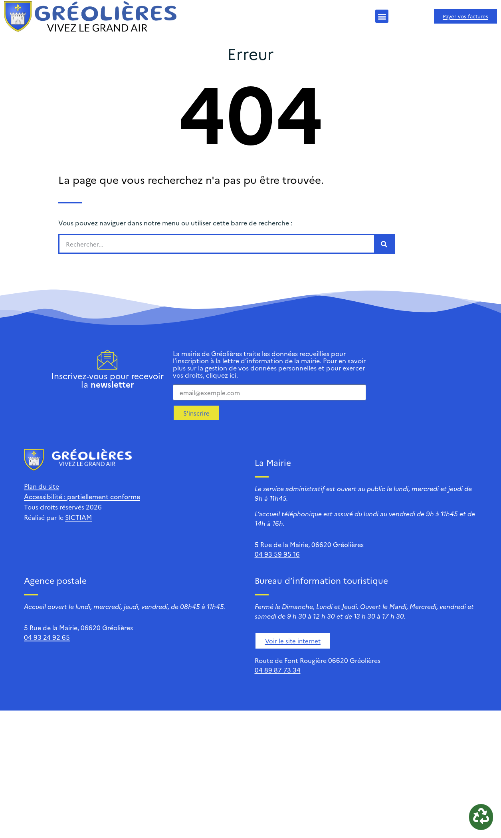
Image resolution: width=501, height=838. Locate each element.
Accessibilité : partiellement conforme (82, 496)
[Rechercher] (384, 244)
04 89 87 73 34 (278, 669)
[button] (381, 16)
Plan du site (41, 486)
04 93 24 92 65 (47, 637)
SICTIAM (78, 517)
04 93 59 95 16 (277, 553)
